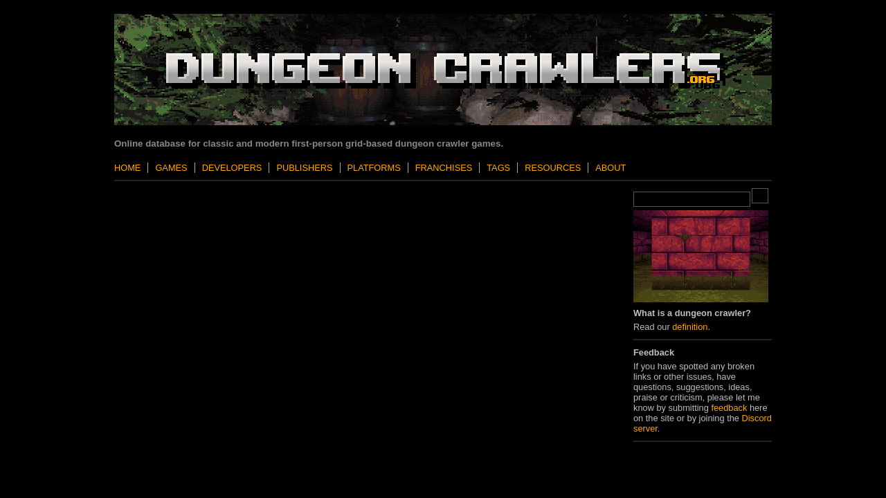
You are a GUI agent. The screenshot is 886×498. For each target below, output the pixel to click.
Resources (553, 168)
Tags (498, 168)
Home (127, 168)
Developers (232, 168)
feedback (729, 408)
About (610, 168)
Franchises (443, 168)
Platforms (374, 168)
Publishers (304, 168)
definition (689, 327)
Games (171, 168)
